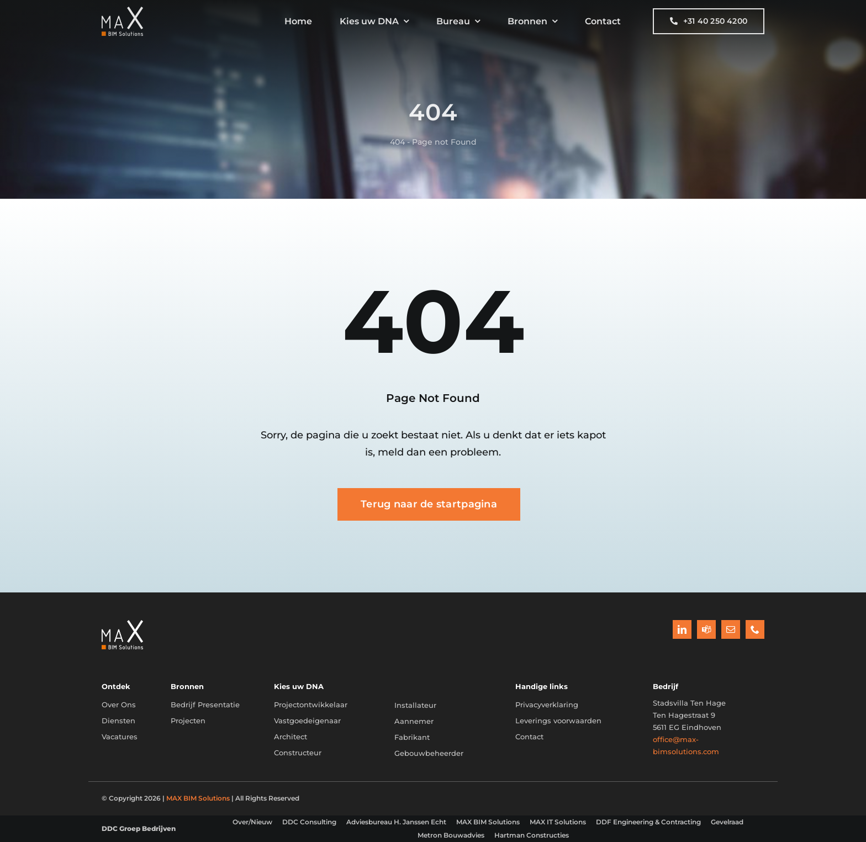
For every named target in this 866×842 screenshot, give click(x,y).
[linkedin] (682, 629)
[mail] (730, 629)
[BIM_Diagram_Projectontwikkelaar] (122, 624)
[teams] (706, 629)
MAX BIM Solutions (198, 798)
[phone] (755, 629)
